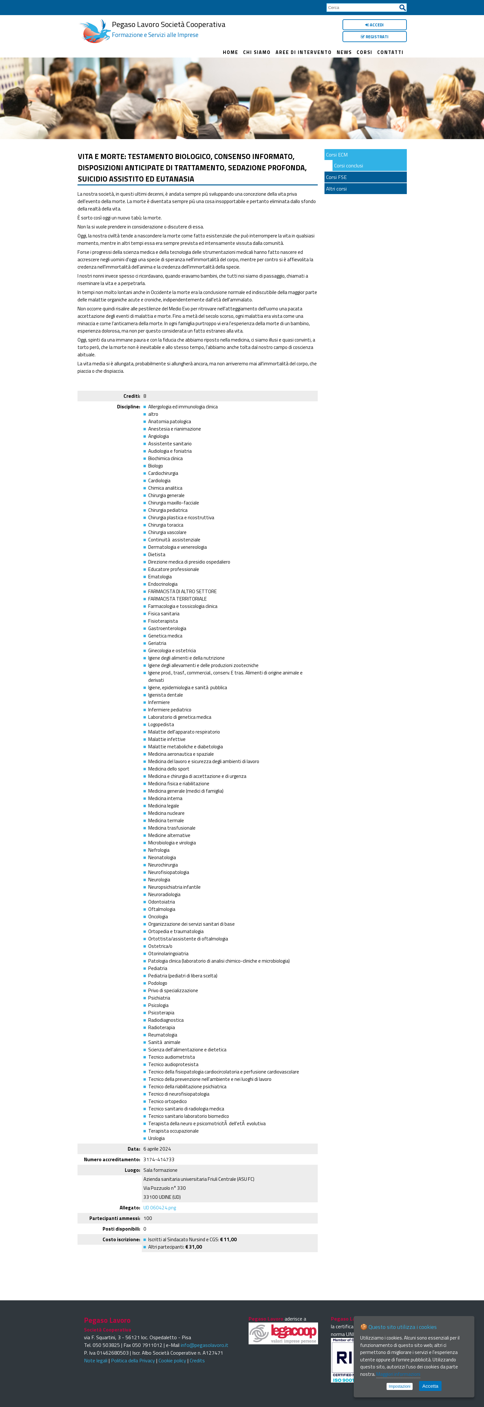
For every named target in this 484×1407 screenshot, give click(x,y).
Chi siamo (257, 52)
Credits (197, 1360)
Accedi (374, 25)
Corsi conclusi (348, 165)
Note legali (95, 1360)
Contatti (390, 52)
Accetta (430, 1386)
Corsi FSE (336, 177)
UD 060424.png (159, 1207)
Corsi (364, 52)
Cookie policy (172, 1360)
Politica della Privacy (133, 1360)
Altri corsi (336, 188)
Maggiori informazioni (398, 1374)
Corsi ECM (337, 154)
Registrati (374, 36)
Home (230, 52)
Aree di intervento (304, 52)
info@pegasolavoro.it (204, 1345)
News (344, 52)
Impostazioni (399, 1386)
